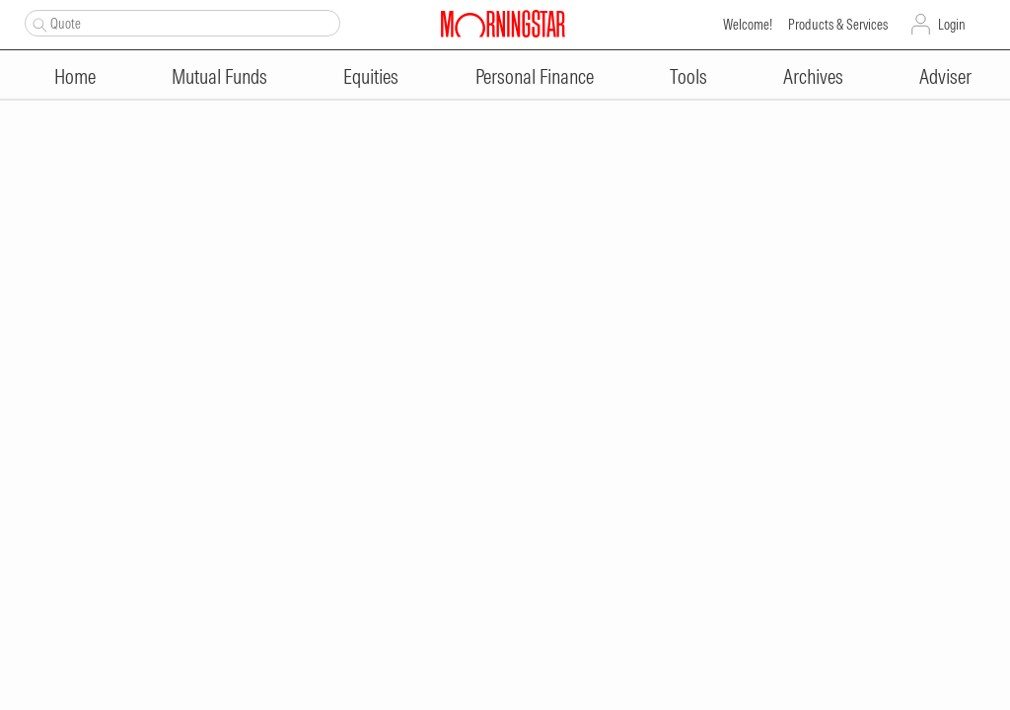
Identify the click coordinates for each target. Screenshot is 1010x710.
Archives (813, 76)
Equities (370, 76)
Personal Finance (534, 76)
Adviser (945, 76)
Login (952, 25)
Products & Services (838, 25)
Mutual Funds (219, 76)
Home (75, 76)
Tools (688, 76)
